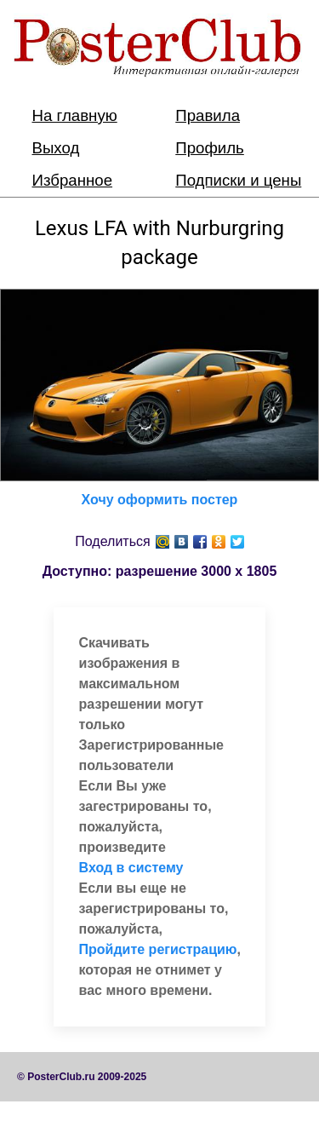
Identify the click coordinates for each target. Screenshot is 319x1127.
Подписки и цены (238, 180)
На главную (74, 115)
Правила (207, 115)
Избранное (72, 180)
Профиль (209, 148)
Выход (56, 148)
